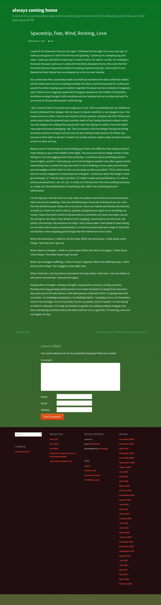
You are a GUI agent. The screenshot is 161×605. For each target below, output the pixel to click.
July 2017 (123, 560)
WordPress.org (91, 479)
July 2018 (123, 523)
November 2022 (126, 443)
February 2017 (125, 583)
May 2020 (123, 476)
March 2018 (124, 532)
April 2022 (123, 448)
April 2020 (123, 481)
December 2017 (126, 541)
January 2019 (125, 518)
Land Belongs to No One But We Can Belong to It (122, 332)
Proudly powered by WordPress (80, 599)
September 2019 (126, 495)
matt (51, 41)
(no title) (54, 443)
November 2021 (126, 453)
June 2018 (124, 527)
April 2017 (123, 574)
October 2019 (125, 490)
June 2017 (124, 565)
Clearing (95, 443)
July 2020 (123, 471)
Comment (47, 360)
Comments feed (92, 475)
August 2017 (125, 555)
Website (45, 409)
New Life (54, 439)
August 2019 (125, 500)
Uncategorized (22, 451)
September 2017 (126, 551)
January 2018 (125, 537)
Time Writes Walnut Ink (61, 461)
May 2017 (123, 569)
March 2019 (124, 513)
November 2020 (126, 457)
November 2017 (126, 546)
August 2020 (125, 467)
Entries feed (90, 470)
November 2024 (126, 439)
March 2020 (124, 485)
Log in (87, 466)
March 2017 (124, 579)
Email (45, 403)
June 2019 (124, 504)
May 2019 (123, 509)
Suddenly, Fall (21, 332)
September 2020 (126, 462)
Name (45, 396)
